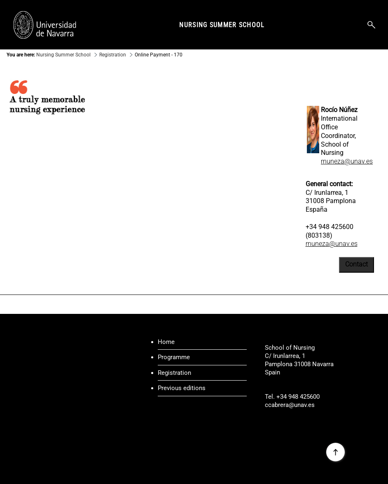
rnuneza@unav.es (347, 161)
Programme (174, 357)
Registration (174, 372)
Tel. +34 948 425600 (292, 396)
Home (166, 342)
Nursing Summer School (221, 25)
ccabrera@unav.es (290, 405)
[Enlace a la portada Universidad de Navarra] (45, 24)
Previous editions (182, 388)
